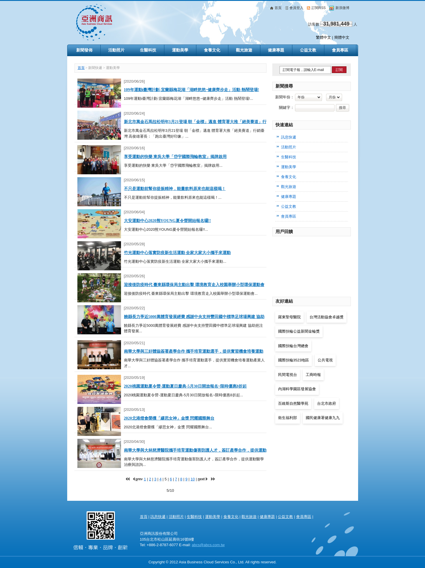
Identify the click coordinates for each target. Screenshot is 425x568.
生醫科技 (194, 516)
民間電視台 (287, 374)
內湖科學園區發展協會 (297, 389)
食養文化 (231, 516)
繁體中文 (323, 37)
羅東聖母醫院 (289, 317)
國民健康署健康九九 (323, 418)
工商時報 (313, 374)
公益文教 (285, 516)
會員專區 (340, 50)
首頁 (276, 8)
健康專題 (267, 516)
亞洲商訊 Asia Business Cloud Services (150, 22)
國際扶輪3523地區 (293, 360)
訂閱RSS (316, 8)
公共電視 (325, 360)
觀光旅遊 (249, 516)
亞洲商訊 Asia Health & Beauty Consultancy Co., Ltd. (100, 528)
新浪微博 (339, 8)
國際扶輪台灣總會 (293, 346)
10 (193, 479)
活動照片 (176, 516)
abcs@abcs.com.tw (208, 545)
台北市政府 (326, 403)
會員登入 (294, 8)
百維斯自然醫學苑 (293, 403)
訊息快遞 (288, 137)
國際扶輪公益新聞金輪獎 (299, 331)
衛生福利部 (287, 418)
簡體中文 (341, 37)
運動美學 (212, 516)
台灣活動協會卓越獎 (327, 317)
